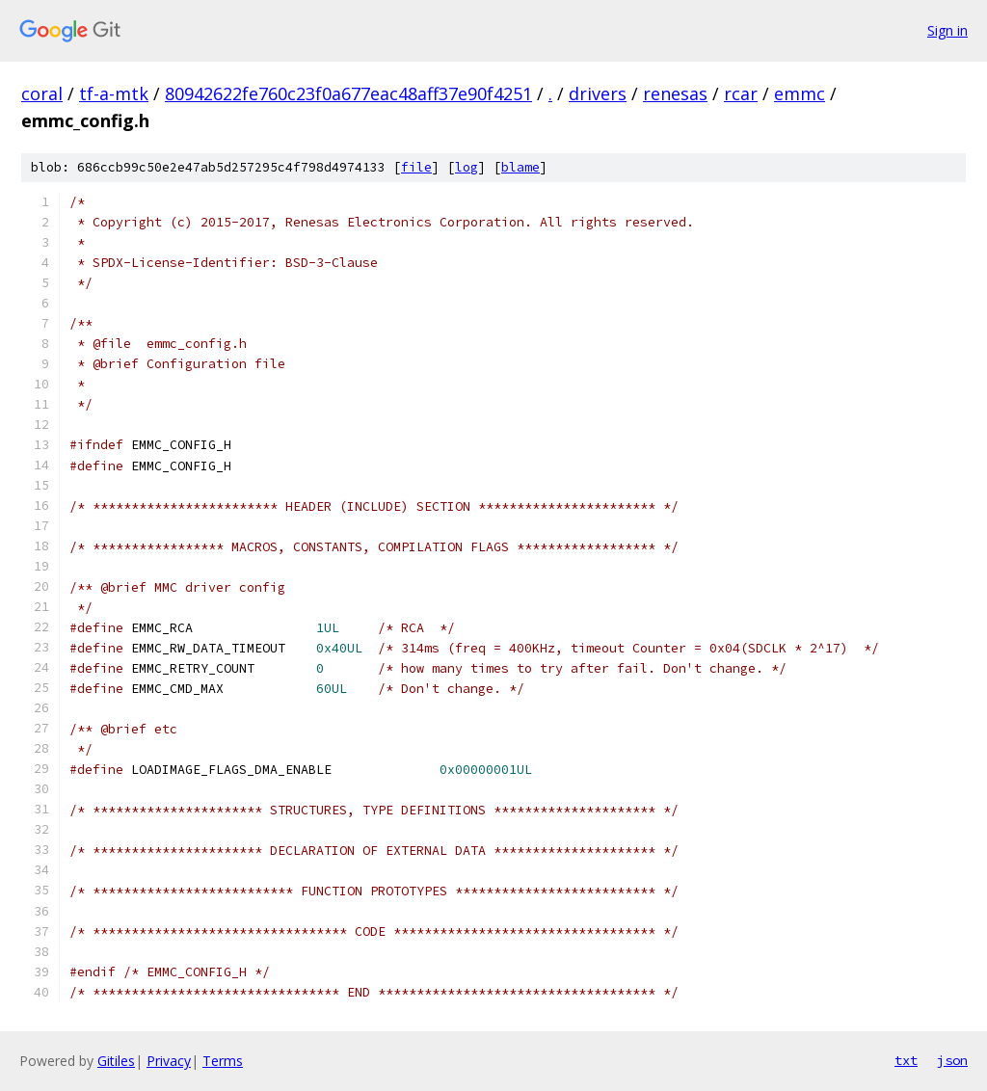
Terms (222, 1060)
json (952, 1060)
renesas (675, 93)
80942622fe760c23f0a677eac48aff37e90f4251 (348, 93)
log (466, 167)
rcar (741, 93)
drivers (598, 93)
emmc (799, 93)
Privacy (169, 1060)
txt (906, 1060)
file (416, 167)
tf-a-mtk (113, 93)
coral (42, 93)
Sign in (947, 30)
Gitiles (116, 1060)
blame (520, 167)
